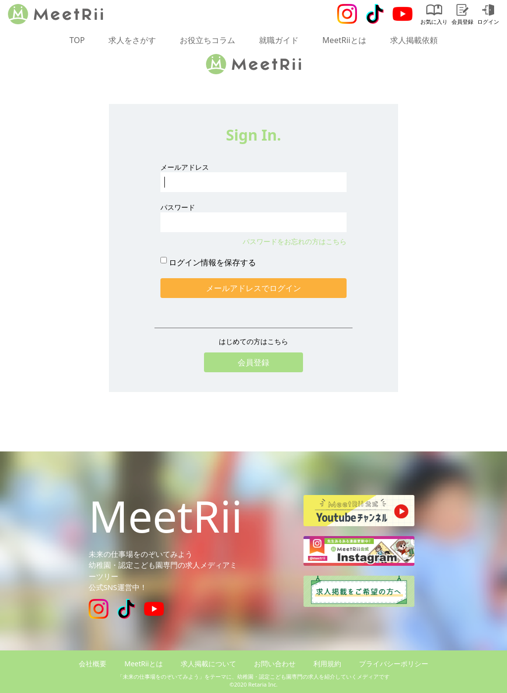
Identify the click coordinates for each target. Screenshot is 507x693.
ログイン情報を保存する (212, 262)
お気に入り (434, 14)
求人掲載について (208, 663)
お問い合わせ (275, 663)
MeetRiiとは (344, 40)
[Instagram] (347, 14)
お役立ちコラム (207, 40)
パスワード (177, 207)
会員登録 (462, 14)
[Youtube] (402, 14)
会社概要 (92, 663)
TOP (77, 40)
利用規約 (327, 663)
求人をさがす (132, 40)
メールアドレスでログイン (253, 288)
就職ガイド (279, 40)
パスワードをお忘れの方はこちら (295, 241)
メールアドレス (184, 167)
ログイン (488, 14)
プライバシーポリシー (393, 663)
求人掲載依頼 (414, 40)
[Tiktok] (375, 14)
